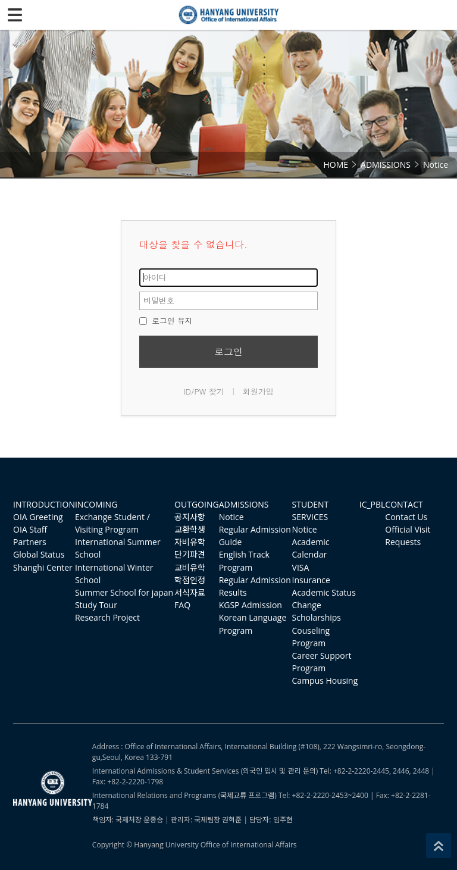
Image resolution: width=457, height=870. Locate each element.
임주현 (283, 820)
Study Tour (96, 605)
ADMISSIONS (244, 504)
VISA (300, 567)
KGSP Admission (250, 605)
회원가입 (258, 391)
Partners (29, 541)
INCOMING (96, 504)
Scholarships (316, 617)
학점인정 (189, 580)
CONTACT (403, 504)
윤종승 (153, 820)
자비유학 (189, 541)
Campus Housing (325, 680)
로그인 (228, 351)
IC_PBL (372, 504)
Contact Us (406, 516)
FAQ (182, 605)
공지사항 (189, 516)
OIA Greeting (38, 516)
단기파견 (189, 554)
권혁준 (232, 820)
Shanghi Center (43, 567)
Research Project (107, 617)
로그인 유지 (166, 320)
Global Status (38, 554)
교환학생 (189, 529)
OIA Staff (30, 529)
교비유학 (189, 567)
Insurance (311, 580)
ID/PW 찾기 (203, 391)
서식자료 (189, 592)
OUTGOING (196, 504)
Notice (231, 516)
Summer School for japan (124, 592)
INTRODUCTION (44, 504)
